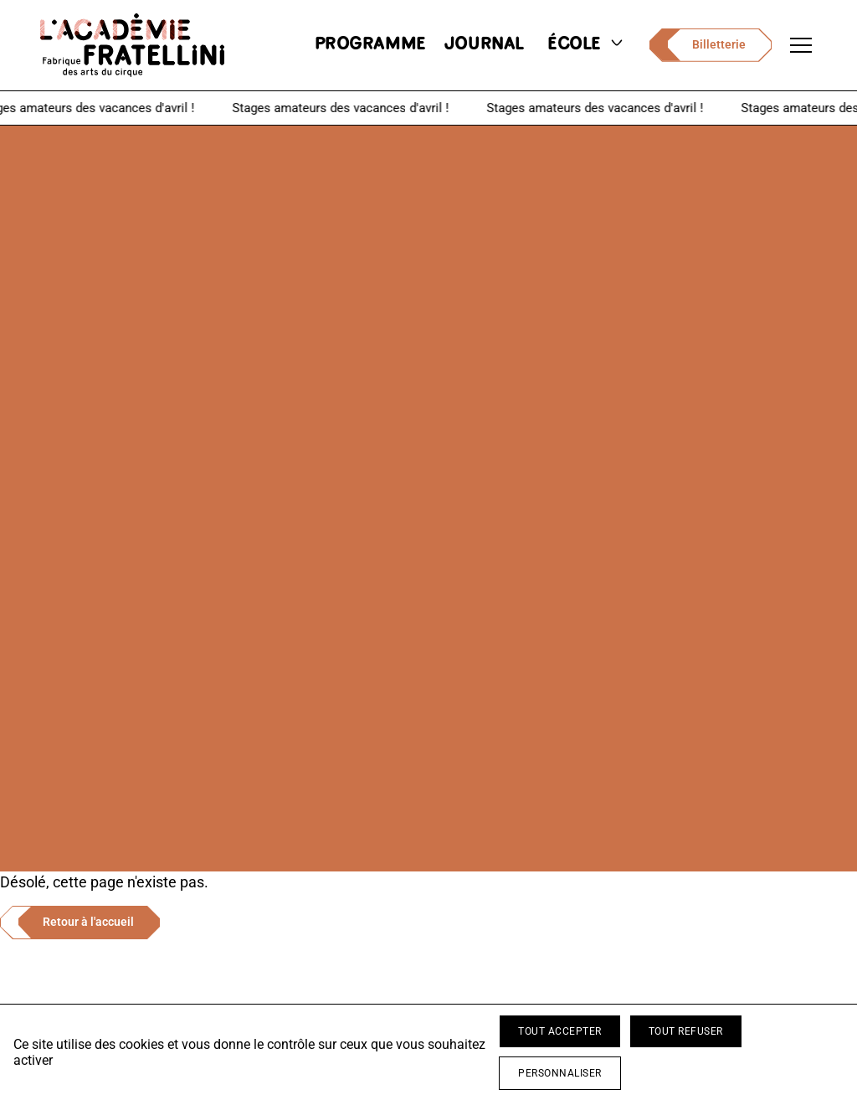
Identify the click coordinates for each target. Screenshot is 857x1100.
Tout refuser (686, 1031)
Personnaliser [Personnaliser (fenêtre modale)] (560, 1073)
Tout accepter (560, 1031)
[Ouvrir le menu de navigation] (801, 45)
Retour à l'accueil (88, 921)
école (586, 44)
